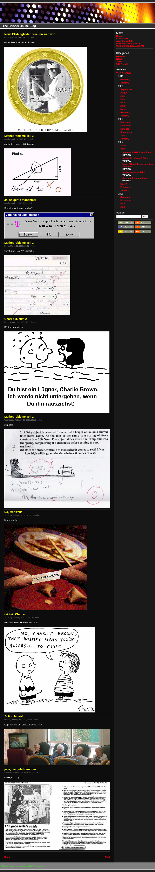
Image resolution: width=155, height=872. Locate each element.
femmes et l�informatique (136, 152)
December (125, 122)
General (120, 56)
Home (119, 36)
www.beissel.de (124, 41)
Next (107, 857)
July (122, 96)
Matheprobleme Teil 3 (134, 172)
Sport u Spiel (123, 64)
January (124, 83)
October (124, 129)
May (122, 102)
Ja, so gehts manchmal (134, 178)
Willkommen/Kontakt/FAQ (130, 46)
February (125, 79)
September (126, 89)
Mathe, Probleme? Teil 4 (135, 158)
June (123, 99)
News (119, 59)
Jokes (119, 61)
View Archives (124, 73)
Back (7, 857)
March (123, 109)
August (124, 92)
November (126, 125)
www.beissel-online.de (128, 43)
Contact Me (122, 38)
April (123, 106)
